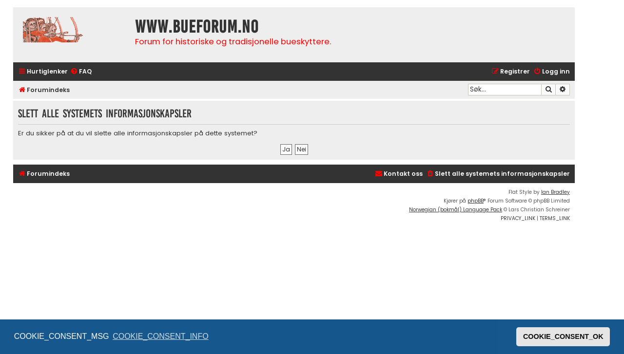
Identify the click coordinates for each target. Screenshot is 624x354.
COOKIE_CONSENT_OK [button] (563, 336)
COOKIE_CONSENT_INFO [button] (160, 336)
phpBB (476, 201)
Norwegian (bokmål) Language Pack (455, 209)
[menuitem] (81, 71)
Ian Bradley (555, 192)
